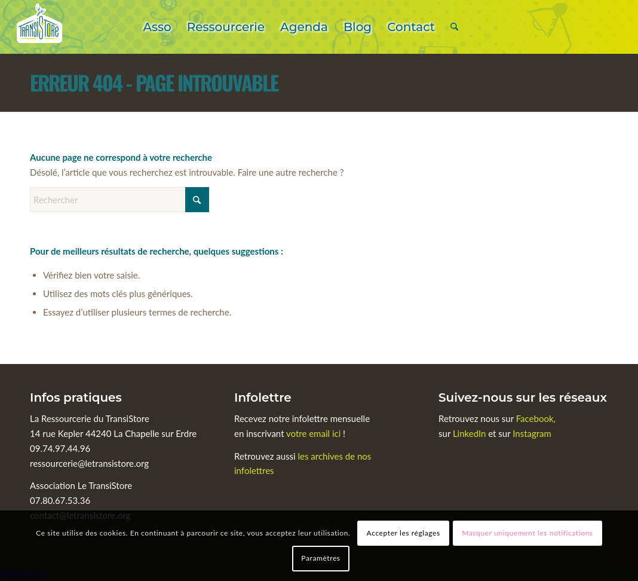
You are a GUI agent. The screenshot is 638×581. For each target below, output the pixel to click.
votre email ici (313, 433)
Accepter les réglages (403, 532)
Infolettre (263, 397)
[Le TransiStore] (39, 27)
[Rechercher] (454, 27)
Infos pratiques (76, 397)
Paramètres (320, 558)
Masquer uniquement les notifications (527, 532)
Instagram (532, 433)
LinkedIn (470, 433)
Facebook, (536, 418)
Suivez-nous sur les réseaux (522, 397)
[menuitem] (157, 27)
